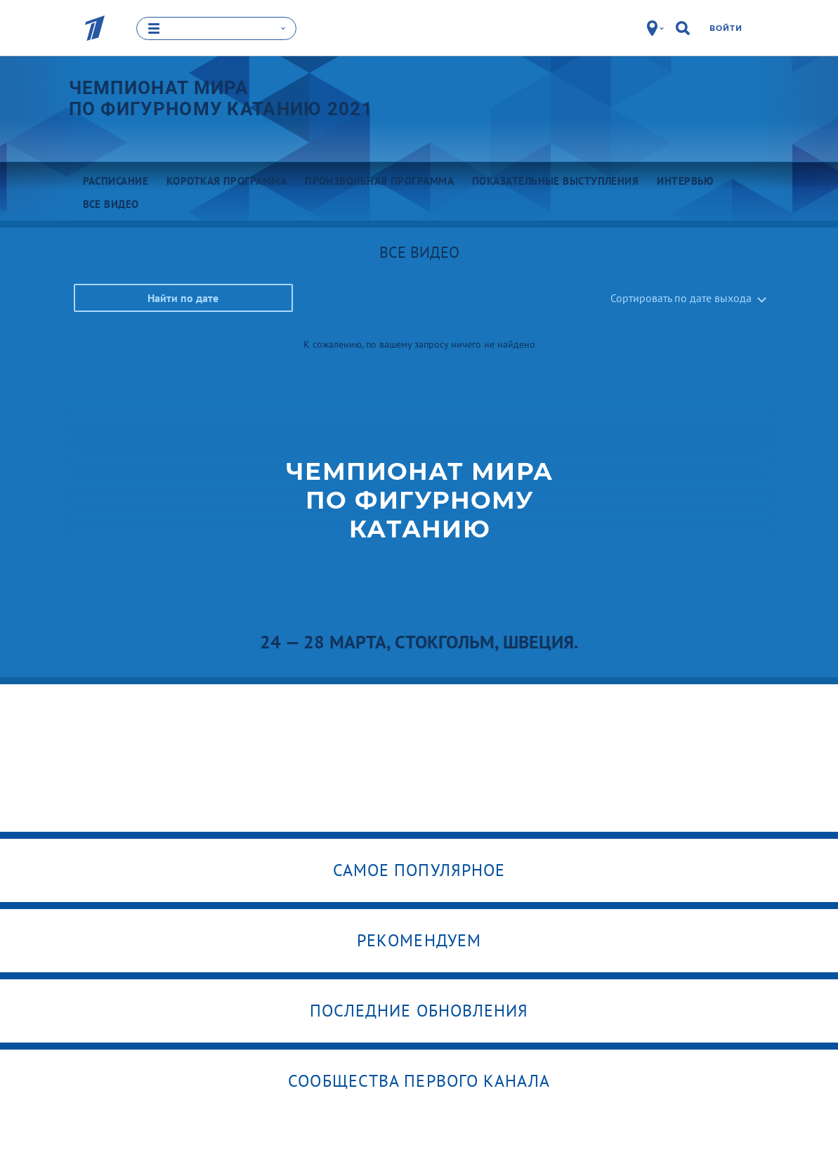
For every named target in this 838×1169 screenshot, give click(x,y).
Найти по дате (183, 298)
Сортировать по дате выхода (681, 298)
